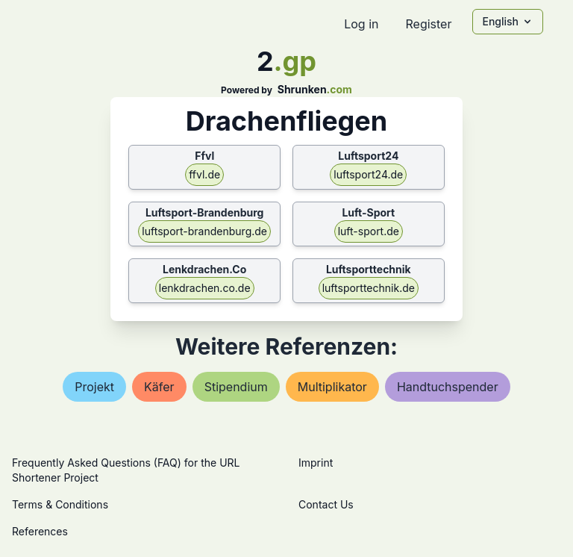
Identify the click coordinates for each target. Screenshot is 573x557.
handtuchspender (447, 386)
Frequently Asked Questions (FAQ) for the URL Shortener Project (125, 470)
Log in (361, 23)
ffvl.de (204, 174)
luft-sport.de (368, 231)
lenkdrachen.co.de (205, 287)
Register (428, 23)
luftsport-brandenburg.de (204, 231)
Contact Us (326, 504)
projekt (94, 386)
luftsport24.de (368, 174)
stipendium (236, 386)
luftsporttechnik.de (368, 287)
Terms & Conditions (60, 504)
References (40, 531)
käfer (159, 386)
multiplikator (332, 386)
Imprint (315, 462)
